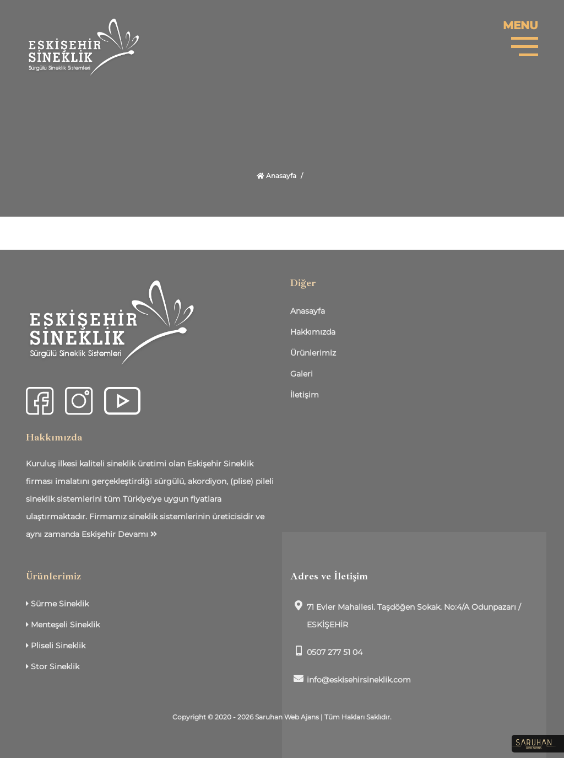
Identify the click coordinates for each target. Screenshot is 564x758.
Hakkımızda (312, 332)
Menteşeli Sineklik (63, 625)
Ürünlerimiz (313, 353)
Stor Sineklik (52, 666)
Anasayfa (276, 175)
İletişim (304, 395)
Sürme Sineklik (57, 604)
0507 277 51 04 (326, 651)
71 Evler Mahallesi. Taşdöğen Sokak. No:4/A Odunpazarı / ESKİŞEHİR (405, 615)
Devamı (137, 534)
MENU (520, 25)
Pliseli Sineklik (55, 646)
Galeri (301, 374)
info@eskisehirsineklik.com (350, 679)
